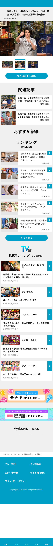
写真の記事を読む (26, 76)
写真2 (39, 454)
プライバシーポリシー (15, 481)
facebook (26, 437)
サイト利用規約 (37, 472)
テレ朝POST (26, 3)
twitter (15, 437)
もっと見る (26, 238)
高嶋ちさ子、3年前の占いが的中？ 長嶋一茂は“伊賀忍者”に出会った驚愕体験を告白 (30, 454)
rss (38, 437)
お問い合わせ (11, 472)
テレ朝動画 (35, 464)
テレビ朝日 (10, 464)
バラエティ (17, 454)
